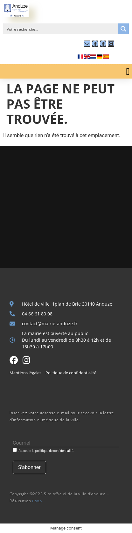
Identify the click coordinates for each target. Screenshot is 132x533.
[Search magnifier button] (123, 28)
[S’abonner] (29, 467)
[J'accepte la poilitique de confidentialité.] (15, 450)
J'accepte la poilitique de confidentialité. (43, 450)
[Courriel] (66, 443)
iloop (37, 501)
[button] (128, 71)
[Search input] (61, 29)
